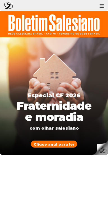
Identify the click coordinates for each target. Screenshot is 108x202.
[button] (102, 5)
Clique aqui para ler (54, 144)
